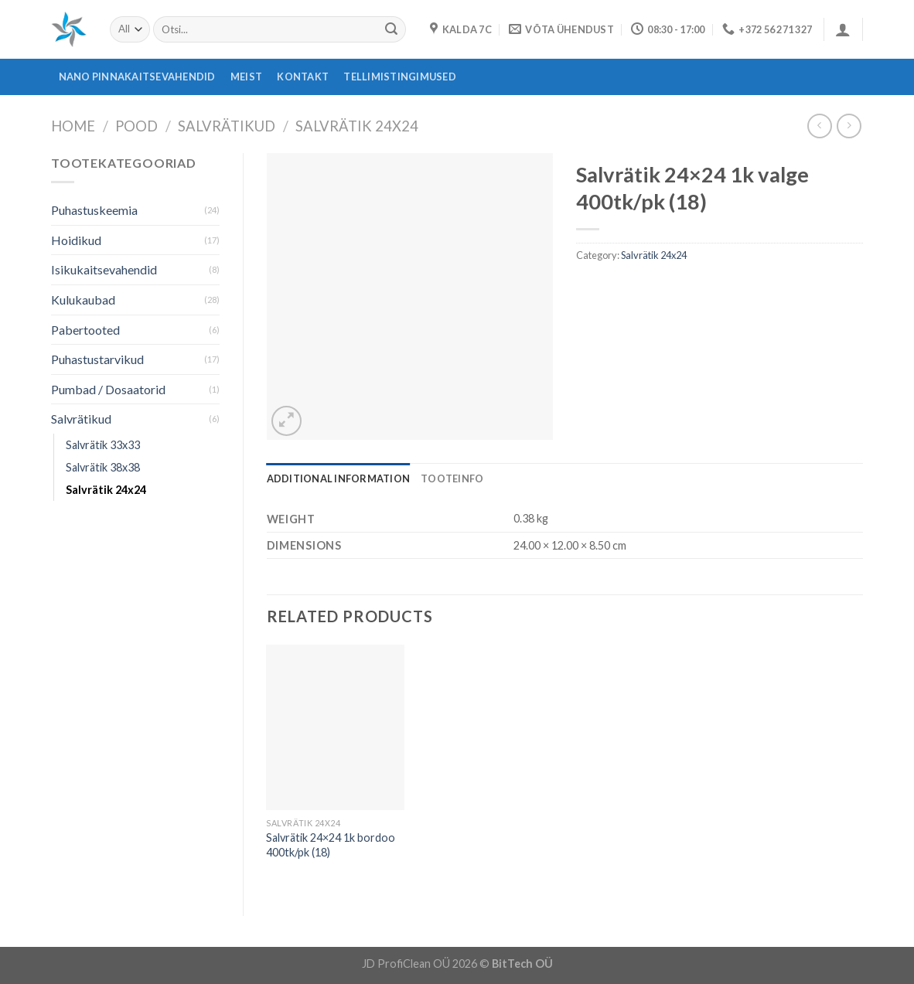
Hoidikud (76, 240)
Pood (136, 125)
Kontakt (303, 76)
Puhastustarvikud (97, 359)
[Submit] (391, 29)
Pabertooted (85, 329)
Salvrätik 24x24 (356, 125)
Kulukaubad (83, 299)
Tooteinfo (452, 478)
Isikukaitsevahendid (104, 269)
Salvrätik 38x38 (103, 467)
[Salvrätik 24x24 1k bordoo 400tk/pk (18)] (335, 727)
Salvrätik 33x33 (103, 444)
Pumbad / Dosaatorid (108, 389)
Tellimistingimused (399, 76)
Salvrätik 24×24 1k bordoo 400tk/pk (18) (330, 845)
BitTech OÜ (522, 963)
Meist (246, 76)
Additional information (339, 478)
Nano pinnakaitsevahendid (137, 76)
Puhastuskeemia (94, 210)
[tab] (339, 478)
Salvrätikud (226, 125)
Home (73, 125)
